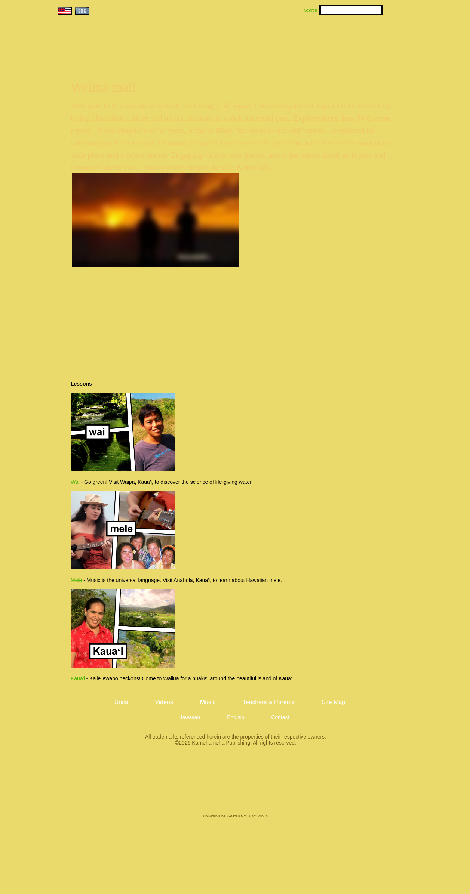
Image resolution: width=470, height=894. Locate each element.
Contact (280, 717)
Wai (75, 482)
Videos (306, 38)
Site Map (333, 702)
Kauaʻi (78, 678)
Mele (76, 580)
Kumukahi (120, 48)
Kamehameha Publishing (235, 785)
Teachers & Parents (368, 38)
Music (271, 38)
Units (224, 38)
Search (310, 10)
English (235, 717)
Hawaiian (189, 717)
